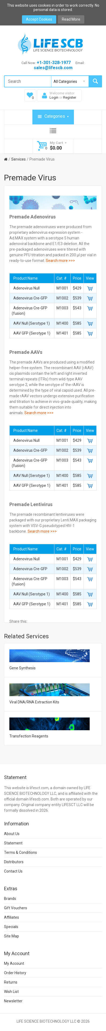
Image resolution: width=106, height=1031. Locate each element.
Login (54, 97)
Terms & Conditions (20, 852)
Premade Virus (42, 159)
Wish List (11, 991)
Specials (11, 927)
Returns (10, 982)
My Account (14, 963)
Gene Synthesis (22, 668)
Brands (10, 898)
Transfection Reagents (28, 736)
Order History (15, 973)
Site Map (11, 936)
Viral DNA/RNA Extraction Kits (34, 702)
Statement (13, 843)
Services (18, 159)
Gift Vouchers (15, 908)
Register (69, 97)
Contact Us (13, 871)
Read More (71, 19)
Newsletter (13, 1001)
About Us (12, 834)
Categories (53, 117)
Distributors (14, 862)
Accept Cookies (39, 19)
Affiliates (11, 917)
